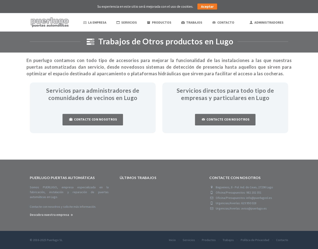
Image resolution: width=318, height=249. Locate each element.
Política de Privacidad (255, 240)
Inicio (172, 240)
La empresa (94, 22)
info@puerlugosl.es (259, 198)
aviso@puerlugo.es (254, 208)
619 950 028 (248, 203)
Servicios (126, 22)
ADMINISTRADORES (266, 22)
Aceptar (207, 6)
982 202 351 (253, 192)
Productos (158, 22)
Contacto (223, 22)
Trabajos (192, 22)
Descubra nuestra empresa (49, 215)
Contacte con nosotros (92, 119)
